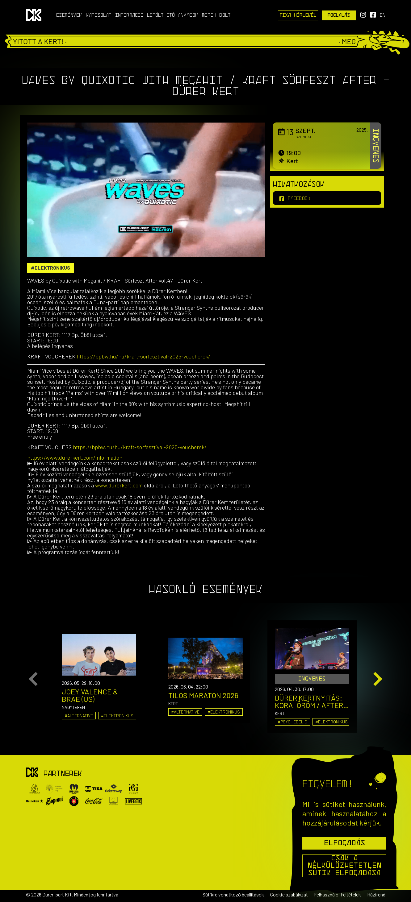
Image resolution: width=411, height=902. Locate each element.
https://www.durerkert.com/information (74, 457)
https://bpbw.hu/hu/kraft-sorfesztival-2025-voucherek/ (143, 356)
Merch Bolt (216, 15)
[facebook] (327, 198)
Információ (129, 15)
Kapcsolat (98, 15)
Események (69, 15)
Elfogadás (344, 843)
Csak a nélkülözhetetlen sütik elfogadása (344, 866)
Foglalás (339, 15)
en (382, 15)
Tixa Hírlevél (298, 15)
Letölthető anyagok (172, 15)
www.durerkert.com (119, 485)
